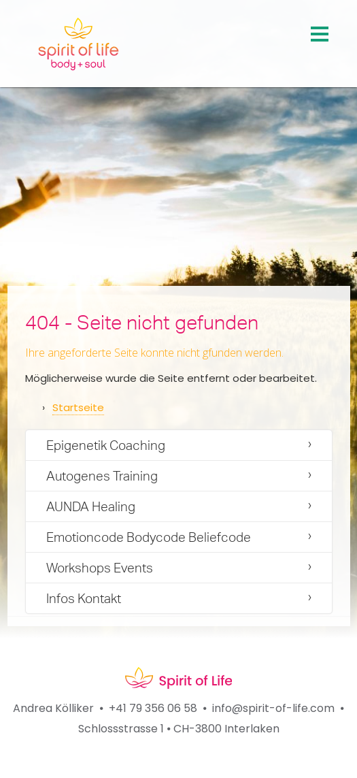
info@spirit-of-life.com (273, 708)
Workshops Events (99, 567)
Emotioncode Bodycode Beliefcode (148, 537)
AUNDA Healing (90, 506)
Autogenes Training (102, 475)
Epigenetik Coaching (105, 445)
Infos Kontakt (83, 598)
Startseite (78, 407)
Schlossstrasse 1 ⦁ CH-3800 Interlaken (178, 728)
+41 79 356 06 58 (153, 708)
